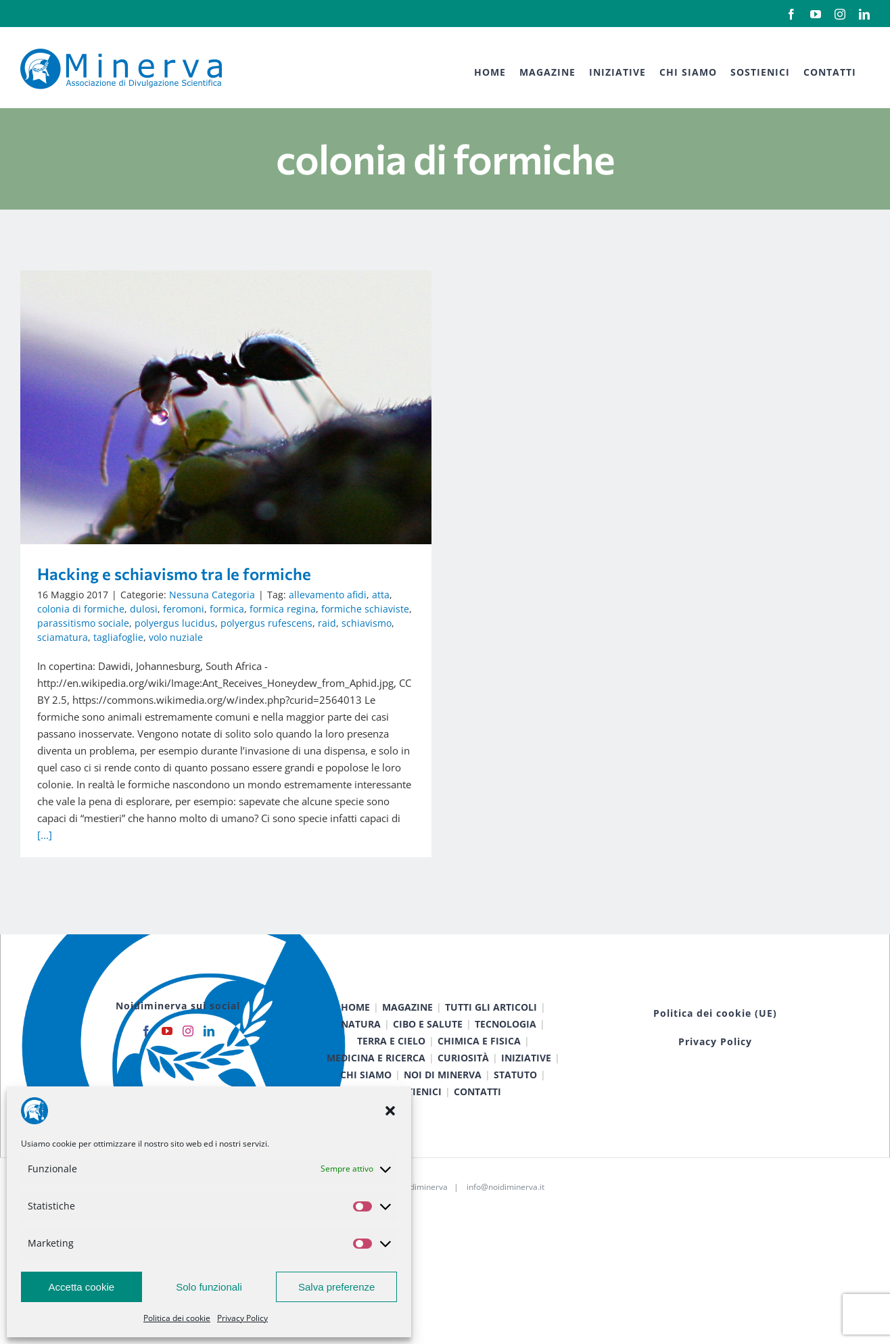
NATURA (361, 1058)
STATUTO (515, 1109)
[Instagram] (188, 1065)
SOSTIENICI (415, 1126)
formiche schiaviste (365, 608)
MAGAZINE (407, 1041)
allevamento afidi (328, 594)
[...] (44, 835)
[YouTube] (167, 1065)
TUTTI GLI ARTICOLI (491, 1041)
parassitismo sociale (83, 623)
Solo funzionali (209, 1287)
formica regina (283, 608)
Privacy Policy (242, 1318)
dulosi (144, 608)
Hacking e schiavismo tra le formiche (174, 573)
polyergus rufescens (266, 623)
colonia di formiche (80, 608)
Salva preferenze (336, 1287)
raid (327, 623)
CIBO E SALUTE (428, 1058)
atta (381, 594)
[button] (390, 1111)
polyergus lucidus (175, 623)
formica (227, 608)
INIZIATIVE (526, 1092)
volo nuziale (176, 637)
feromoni (183, 608)
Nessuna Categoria (212, 594)
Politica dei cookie (176, 1318)
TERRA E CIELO (391, 1075)
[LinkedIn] (209, 1065)
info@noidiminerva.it (505, 1221)
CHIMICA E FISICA (479, 1075)
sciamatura (62, 637)
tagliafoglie (118, 637)
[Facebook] (146, 1065)
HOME (355, 1041)
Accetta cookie (82, 1287)
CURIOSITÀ (463, 1092)
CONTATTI (477, 1126)
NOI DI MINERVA (443, 1109)
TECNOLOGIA (505, 1058)
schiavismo (367, 623)
